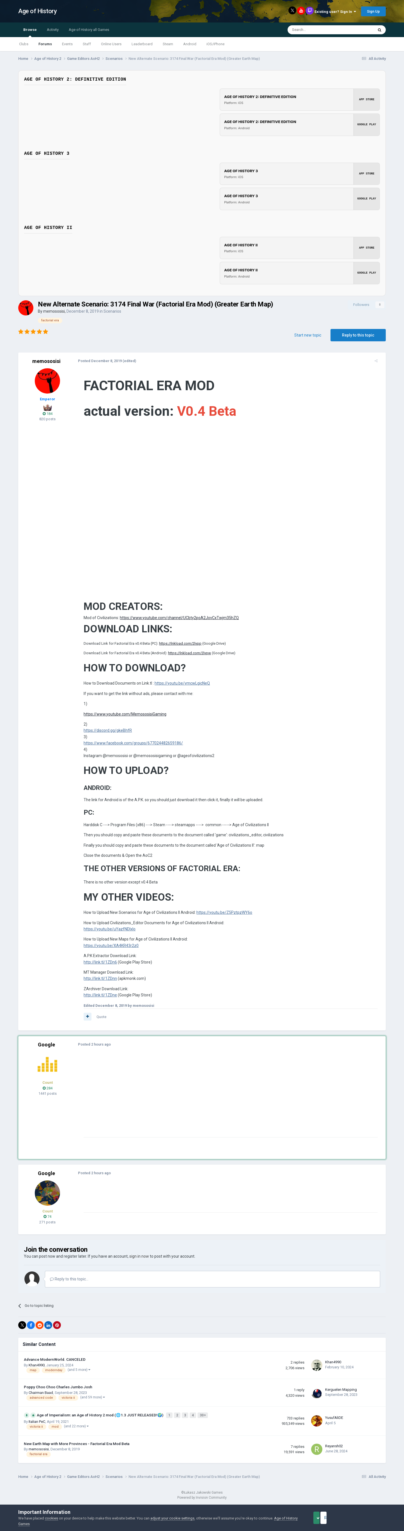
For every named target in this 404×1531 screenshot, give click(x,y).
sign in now (139, 1260)
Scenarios (112, 311)
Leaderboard (142, 44)
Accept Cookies (324, 1518)
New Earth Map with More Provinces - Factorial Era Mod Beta (76, 1446)
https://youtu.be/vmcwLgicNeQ (178, 687)
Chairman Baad (41, 1397)
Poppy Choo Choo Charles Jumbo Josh (58, 1391)
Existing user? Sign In (335, 12)
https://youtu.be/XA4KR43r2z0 (107, 950)
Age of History (37, 11)
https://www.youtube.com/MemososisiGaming (121, 718)
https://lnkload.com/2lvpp (176, 648)
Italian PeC (37, 1424)
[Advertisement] (182, 1102)
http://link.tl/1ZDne (96, 999)
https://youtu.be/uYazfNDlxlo (106, 933)
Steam (168, 44)
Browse (30, 32)
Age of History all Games (89, 30)
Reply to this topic (358, 335)
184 (47, 414)
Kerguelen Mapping (341, 1394)
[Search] (317, 29)
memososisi (54, 311)
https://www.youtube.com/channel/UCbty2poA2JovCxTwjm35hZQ (175, 622)
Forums (45, 44)
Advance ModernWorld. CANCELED (55, 1363)
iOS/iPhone (215, 44)
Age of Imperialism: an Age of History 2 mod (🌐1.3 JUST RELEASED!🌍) (100, 1418)
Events (67, 44)
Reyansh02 (334, 1449)
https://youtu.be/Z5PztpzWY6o (221, 916)
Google (46, 1049)
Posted (96, 361)
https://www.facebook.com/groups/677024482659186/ (129, 747)
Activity (53, 30)
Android (189, 44)
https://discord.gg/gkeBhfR (104, 734)
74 (47, 1221)
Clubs (23, 44)
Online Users (111, 44)
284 (47, 1092)
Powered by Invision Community (202, 1500)
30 (203, 1419)
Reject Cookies (366, 1518)
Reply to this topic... (69, 1283)
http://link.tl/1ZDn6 (96, 966)
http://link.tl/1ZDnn (96, 982)
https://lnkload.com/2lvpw (185, 657)
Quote (98, 1021)
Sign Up (373, 11)
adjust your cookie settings (172, 1518)
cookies (51, 1518)
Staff (87, 44)
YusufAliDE (334, 1421)
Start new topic (307, 335)
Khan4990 (37, 1369)
